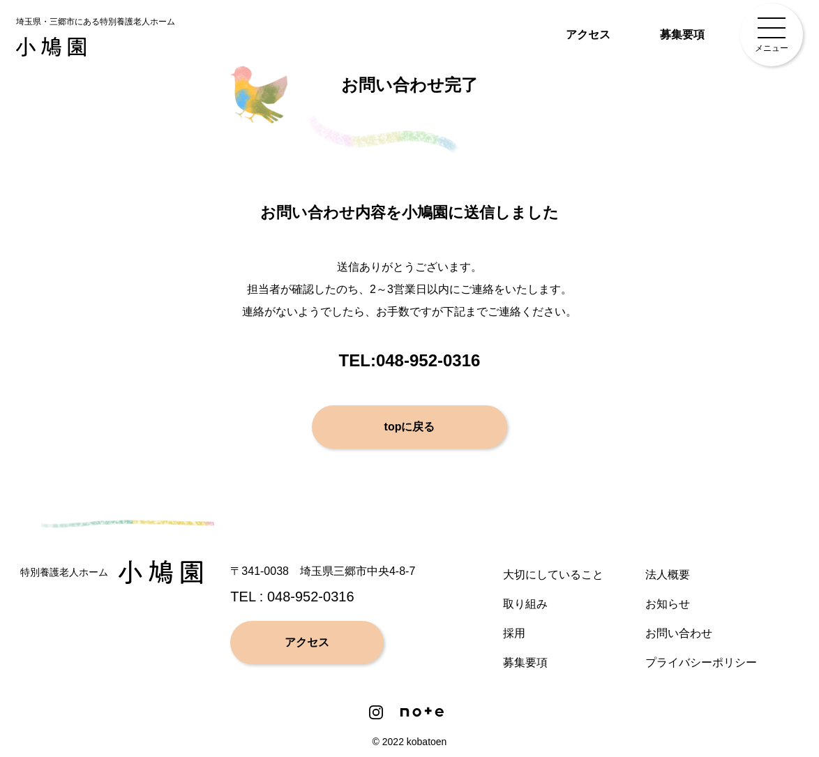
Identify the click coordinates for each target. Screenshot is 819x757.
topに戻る (409, 427)
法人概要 (667, 574)
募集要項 (682, 34)
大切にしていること (553, 574)
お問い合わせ (678, 633)
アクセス (588, 34)
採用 (514, 633)
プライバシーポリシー (701, 662)
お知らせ (667, 604)
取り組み (525, 604)
